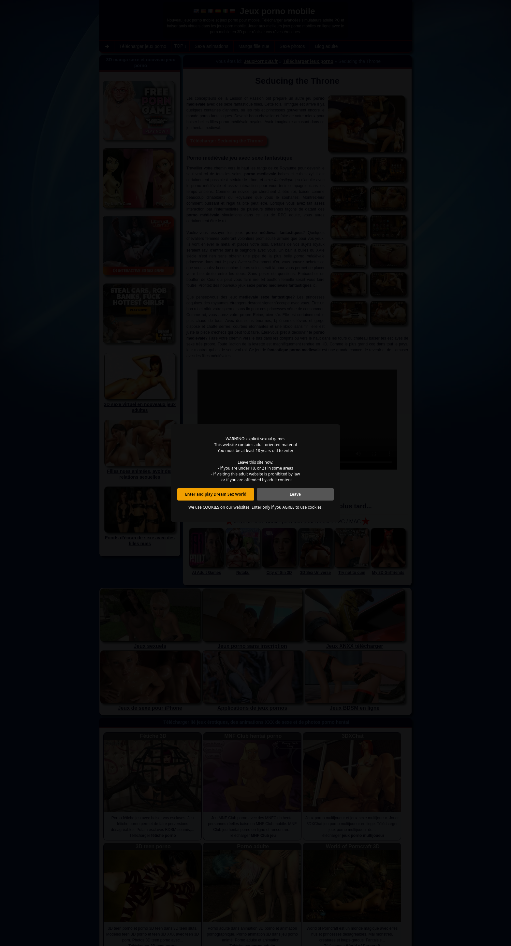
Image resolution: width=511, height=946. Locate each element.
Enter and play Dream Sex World (215, 494)
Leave (295, 494)
